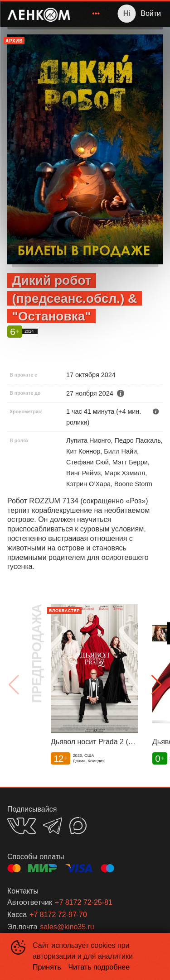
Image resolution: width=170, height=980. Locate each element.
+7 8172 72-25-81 (83, 902)
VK (21, 825)
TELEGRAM (52, 825)
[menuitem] (96, 13)
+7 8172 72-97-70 (58, 914)
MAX (78, 825)
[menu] (90, 13)
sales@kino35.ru (67, 927)
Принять (47, 967)
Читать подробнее (99, 967)
